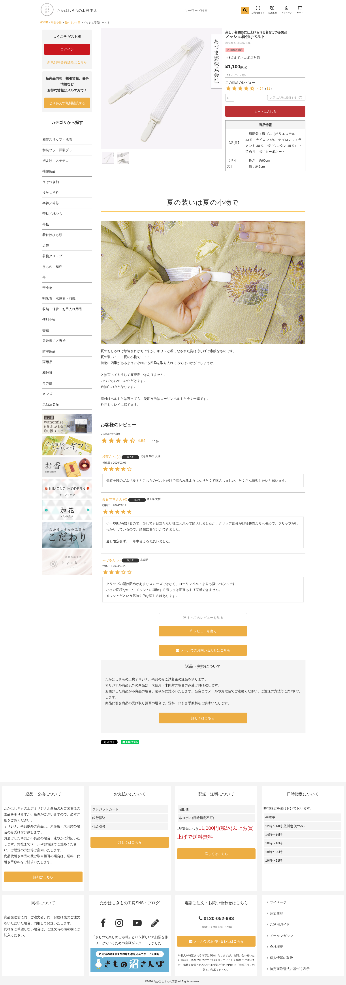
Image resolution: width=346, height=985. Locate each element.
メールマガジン (281, 936)
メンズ (47, 394)
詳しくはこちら (202, 718)
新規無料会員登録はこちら (67, 62)
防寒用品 (49, 351)
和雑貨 (47, 372)
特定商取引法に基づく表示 (290, 969)
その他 (47, 383)
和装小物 (56, 22)
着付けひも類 (72, 22)
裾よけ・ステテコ (55, 160)
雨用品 (47, 362)
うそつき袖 (50, 182)
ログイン (67, 49)
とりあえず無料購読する (67, 103)
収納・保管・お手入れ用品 (62, 309)
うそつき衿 (50, 192)
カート (300, 10)
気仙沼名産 (50, 404)
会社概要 (276, 947)
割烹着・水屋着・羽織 (58, 298)
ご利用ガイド (280, 924)
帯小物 (47, 288)
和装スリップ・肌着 (57, 139)
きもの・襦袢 (52, 266)
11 (268, 88)
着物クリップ (52, 256)
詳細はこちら (43, 877)
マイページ (278, 902)
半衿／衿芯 (50, 203)
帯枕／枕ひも (52, 213)
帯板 (45, 224)
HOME (44, 22)
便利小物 (49, 319)
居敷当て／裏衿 (54, 341)
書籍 (45, 330)
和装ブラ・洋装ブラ (57, 150)
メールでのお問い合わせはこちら (203, 650)
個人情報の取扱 (281, 958)
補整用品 (49, 171)
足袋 (45, 245)
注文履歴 (276, 913)
